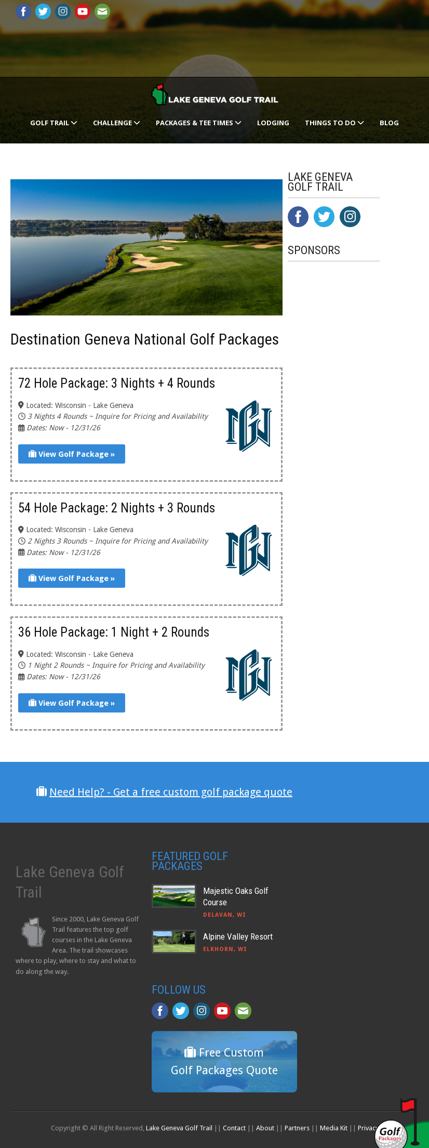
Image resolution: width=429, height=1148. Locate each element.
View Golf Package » (72, 454)
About (265, 1128)
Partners (297, 1128)
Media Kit (333, 1128)
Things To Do (334, 122)
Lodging (273, 122)
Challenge (116, 122)
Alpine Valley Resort (238, 936)
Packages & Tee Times (199, 122)
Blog (389, 122)
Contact (234, 1128)
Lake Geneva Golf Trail (179, 1128)
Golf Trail (53, 122)
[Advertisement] (358, 485)
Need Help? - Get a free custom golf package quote (170, 792)
